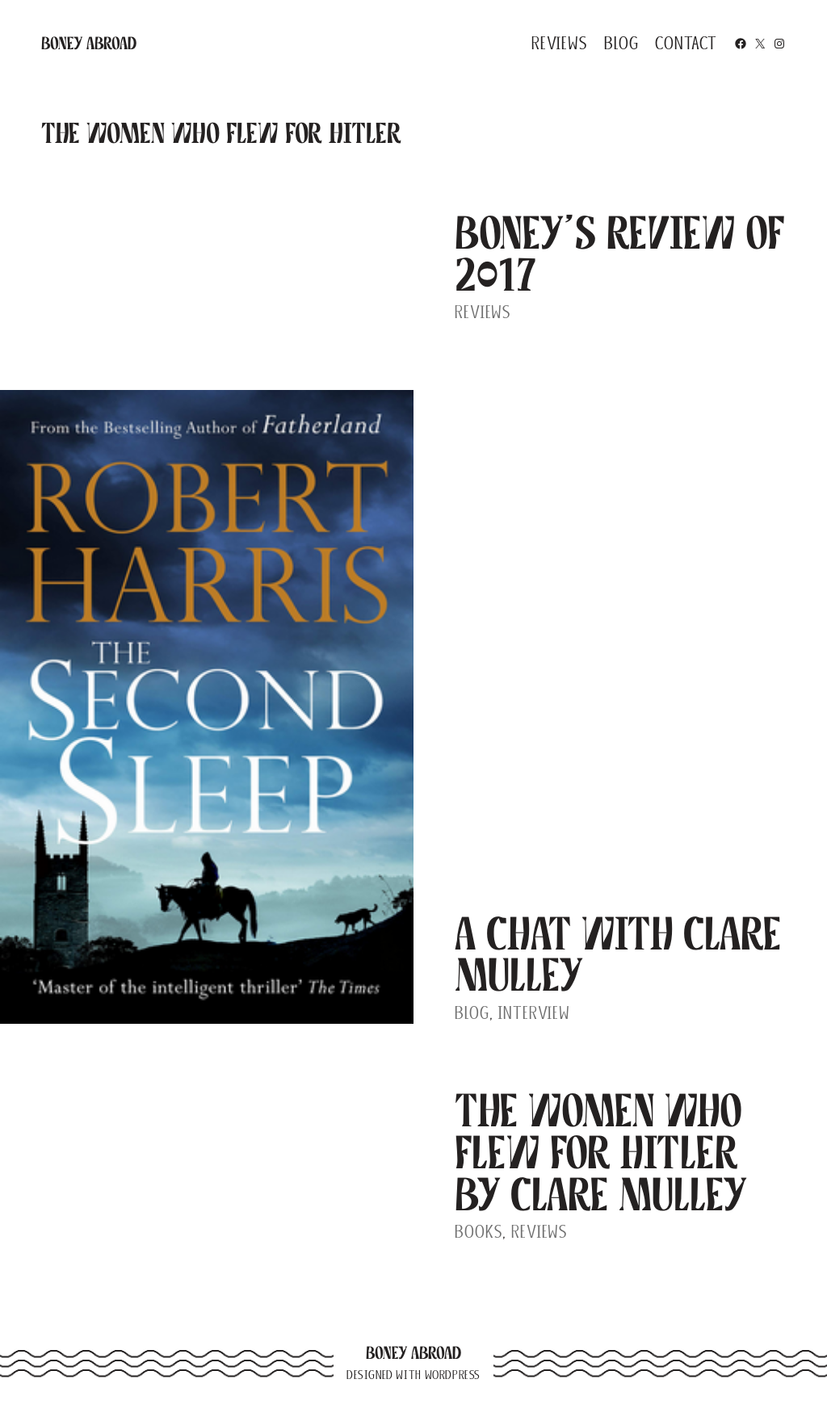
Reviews (483, 312)
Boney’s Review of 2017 (619, 254)
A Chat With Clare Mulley (618, 954)
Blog (472, 1013)
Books (478, 1231)
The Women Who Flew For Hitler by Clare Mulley (601, 1152)
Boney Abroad (88, 43)
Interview (533, 1013)
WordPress (453, 1375)
